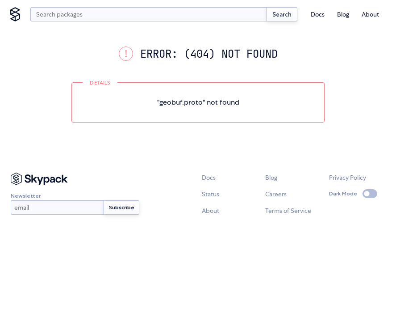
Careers (276, 194)
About (370, 14)
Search (282, 14)
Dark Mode (343, 193)
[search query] (148, 14)
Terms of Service (288, 211)
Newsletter (57, 203)
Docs (318, 14)
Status (210, 194)
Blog (343, 14)
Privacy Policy (347, 178)
